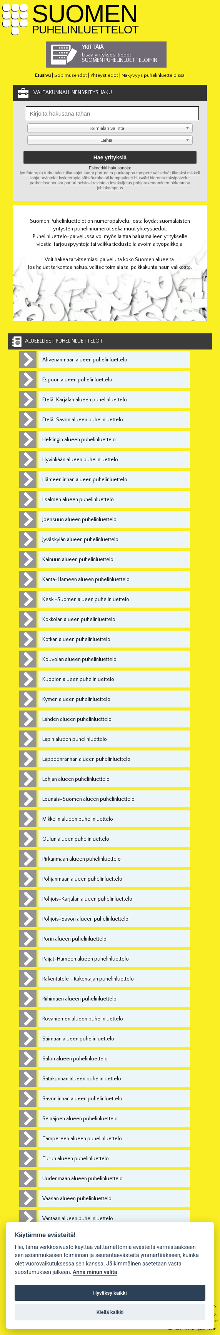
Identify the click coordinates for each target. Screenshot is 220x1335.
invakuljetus (121, 183)
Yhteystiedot (104, 75)
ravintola (101, 183)
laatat (88, 173)
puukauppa (124, 173)
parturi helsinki (78, 183)
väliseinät (162, 173)
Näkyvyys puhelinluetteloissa (153, 75)
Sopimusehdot (70, 75)
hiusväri (141, 178)
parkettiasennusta (46, 183)
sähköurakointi (95, 178)
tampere (144, 173)
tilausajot (74, 173)
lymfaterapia (31, 173)
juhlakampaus (110, 188)
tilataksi (179, 173)
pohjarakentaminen (151, 183)
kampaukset (121, 178)
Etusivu (43, 75)
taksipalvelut (178, 178)
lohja (34, 178)
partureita (104, 173)
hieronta (157, 178)
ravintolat (49, 178)
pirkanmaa (180, 183)
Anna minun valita (95, 1272)
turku (48, 173)
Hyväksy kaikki (110, 1293)
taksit (60, 173)
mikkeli (193, 173)
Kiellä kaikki (110, 1312)
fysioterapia (69, 178)
